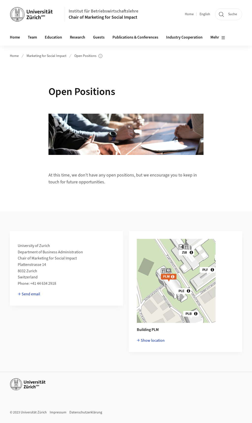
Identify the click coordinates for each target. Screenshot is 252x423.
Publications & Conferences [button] (135, 37)
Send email (31, 294)
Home (189, 14)
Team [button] (32, 37)
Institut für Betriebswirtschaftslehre (103, 11)
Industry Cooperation (184, 37)
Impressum (58, 412)
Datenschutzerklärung (85, 412)
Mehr (217, 37)
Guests (99, 37)
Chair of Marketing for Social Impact (103, 17)
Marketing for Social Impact (46, 56)
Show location (153, 340)
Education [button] (53, 37)
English (205, 14)
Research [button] (77, 37)
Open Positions (88, 56)
